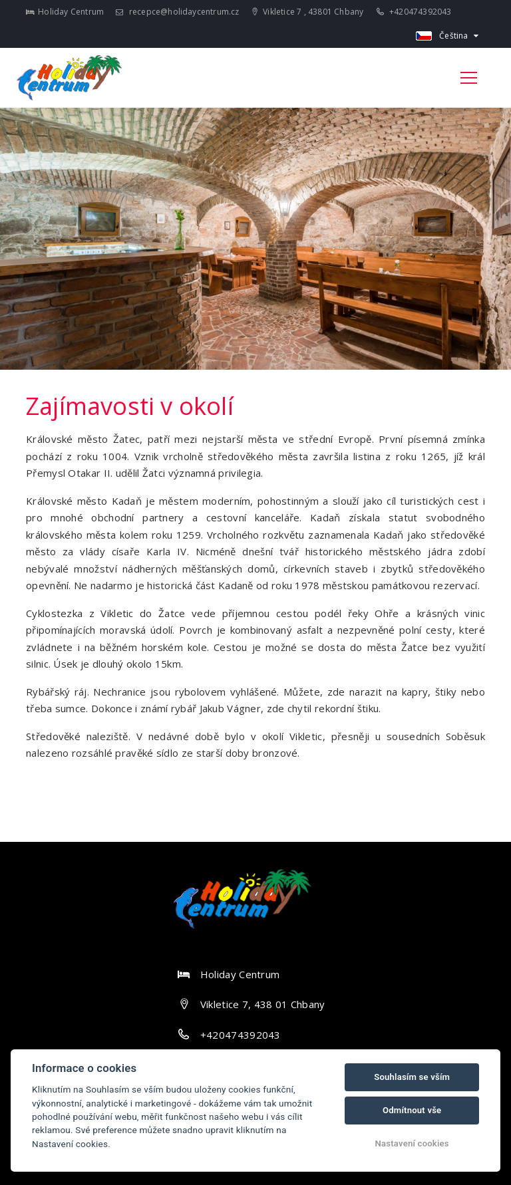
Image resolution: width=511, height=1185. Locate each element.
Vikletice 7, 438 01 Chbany (262, 1004)
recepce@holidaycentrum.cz (177, 11)
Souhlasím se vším (412, 1077)
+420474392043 (414, 11)
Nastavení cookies (412, 1143)
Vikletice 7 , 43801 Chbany (308, 11)
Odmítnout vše (412, 1110)
